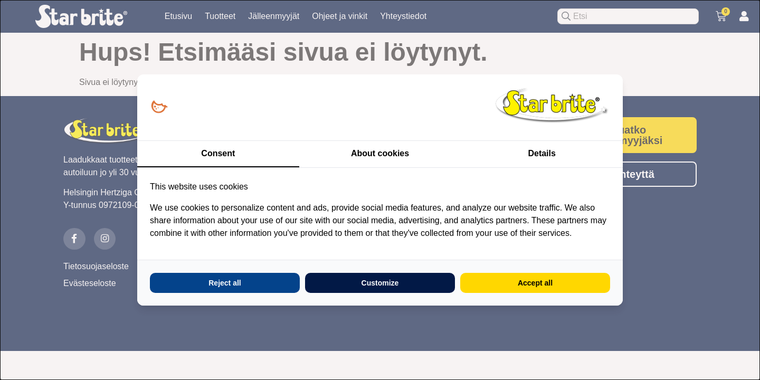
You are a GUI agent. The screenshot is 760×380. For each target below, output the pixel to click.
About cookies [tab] (380, 153)
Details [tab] (541, 153)
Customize (380, 283)
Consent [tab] (218, 153)
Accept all (535, 283)
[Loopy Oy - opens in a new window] (159, 107)
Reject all (224, 283)
